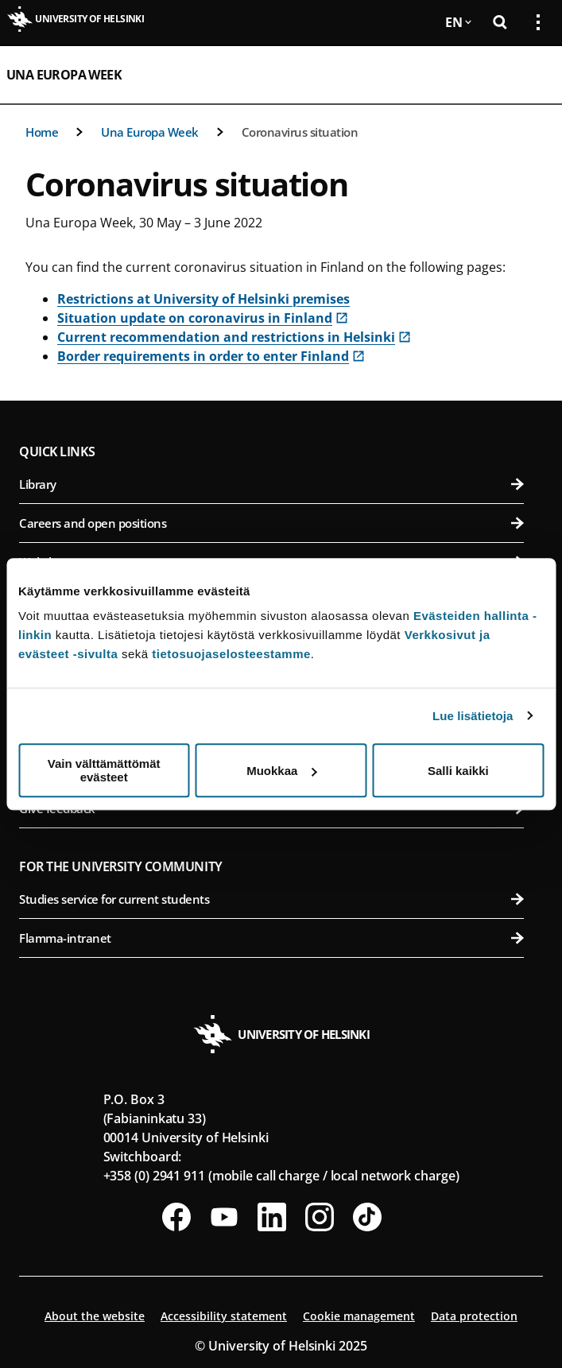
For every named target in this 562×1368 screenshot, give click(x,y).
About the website (95, 1315)
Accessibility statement (224, 1315)
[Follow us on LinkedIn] (272, 1217)
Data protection (474, 1315)
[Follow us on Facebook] (176, 1217)
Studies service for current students (271, 899)
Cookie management (359, 1315)
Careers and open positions (271, 523)
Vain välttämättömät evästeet (104, 770)
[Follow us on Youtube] (224, 1217)
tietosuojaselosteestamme (231, 654)
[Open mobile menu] (531, 74)
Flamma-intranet (271, 938)
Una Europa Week (64, 74)
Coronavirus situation (300, 132)
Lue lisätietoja (473, 716)
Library (271, 484)
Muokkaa (281, 770)
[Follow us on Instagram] (319, 1217)
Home (41, 132)
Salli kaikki (458, 770)
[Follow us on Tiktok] (367, 1217)
